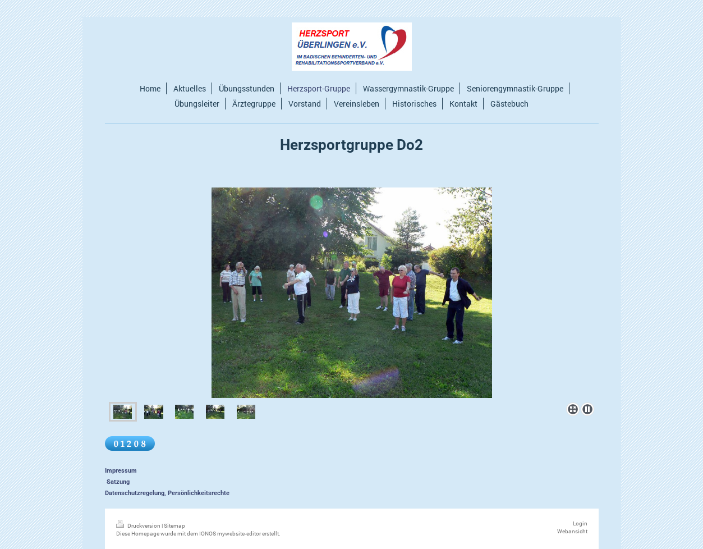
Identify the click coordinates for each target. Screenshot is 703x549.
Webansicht (572, 531)
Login (580, 523)
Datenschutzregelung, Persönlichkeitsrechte (167, 493)
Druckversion (139, 525)
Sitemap (174, 525)
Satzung (118, 482)
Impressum (121, 470)
